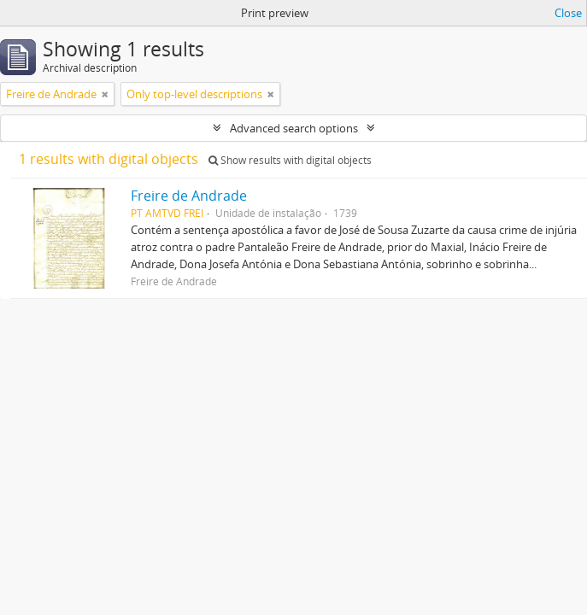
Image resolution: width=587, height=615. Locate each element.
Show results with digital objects (290, 160)
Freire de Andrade (189, 195)
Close (568, 12)
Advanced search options (294, 128)
